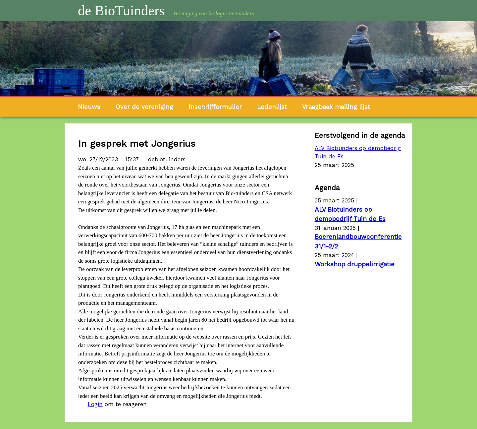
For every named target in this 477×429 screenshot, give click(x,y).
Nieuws (89, 107)
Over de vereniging (144, 107)
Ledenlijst (272, 107)
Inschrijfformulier (215, 107)
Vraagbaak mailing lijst (336, 107)
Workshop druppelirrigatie (355, 264)
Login (95, 404)
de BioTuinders (121, 10)
